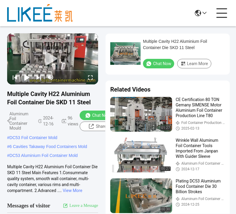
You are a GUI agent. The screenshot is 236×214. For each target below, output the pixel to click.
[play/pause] (27, 77)
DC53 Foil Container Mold (33, 137)
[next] (39, 77)
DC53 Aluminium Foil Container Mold (44, 155)
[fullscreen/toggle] (90, 77)
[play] (52, 58)
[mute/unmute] (50, 77)
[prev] (15, 77)
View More (72, 190)
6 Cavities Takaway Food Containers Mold (48, 146)
